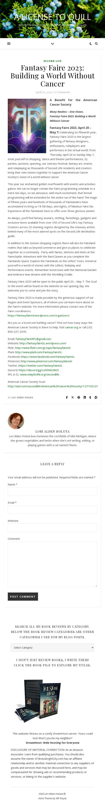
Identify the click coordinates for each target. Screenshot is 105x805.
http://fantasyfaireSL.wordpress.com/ (43, 343)
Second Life (52, 61)
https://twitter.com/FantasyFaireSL (40, 365)
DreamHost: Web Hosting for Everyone (52, 742)
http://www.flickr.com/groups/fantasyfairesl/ (43, 348)
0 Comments (62, 92)
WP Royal (61, 798)
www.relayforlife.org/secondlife (39, 374)
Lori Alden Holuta (22, 397)
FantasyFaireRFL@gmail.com (33, 339)
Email (12, 502)
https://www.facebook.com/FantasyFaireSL (48, 356)
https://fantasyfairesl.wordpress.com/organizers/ (39, 315)
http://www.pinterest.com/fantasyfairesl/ (46, 361)
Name (12, 484)
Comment (14, 538)
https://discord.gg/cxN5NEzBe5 (39, 370)
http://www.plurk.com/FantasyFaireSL (38, 352)
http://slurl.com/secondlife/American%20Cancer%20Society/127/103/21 (53, 386)
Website (13, 520)
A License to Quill (52, 17)
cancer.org (71, 327)
